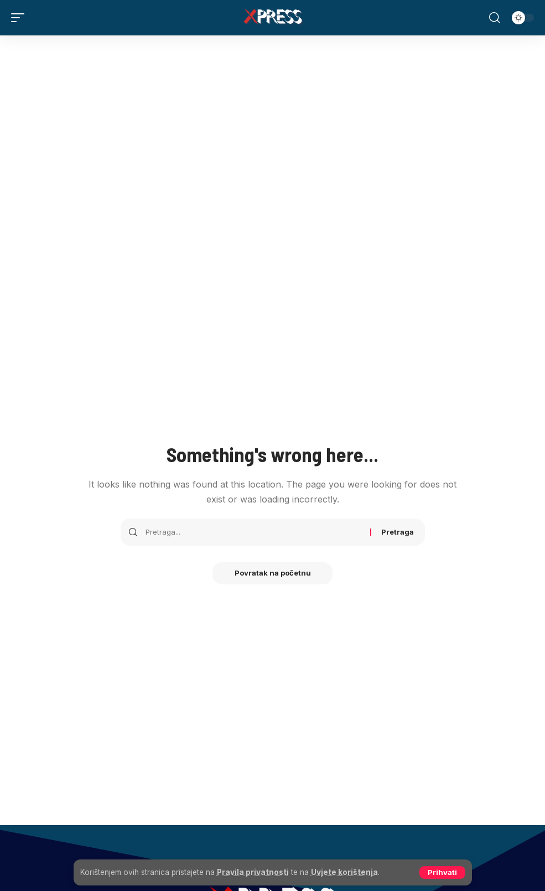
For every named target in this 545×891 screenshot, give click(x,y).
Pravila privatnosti (253, 872)
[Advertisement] (272, 118)
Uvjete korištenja (344, 872)
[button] (442, 872)
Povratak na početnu (273, 573)
